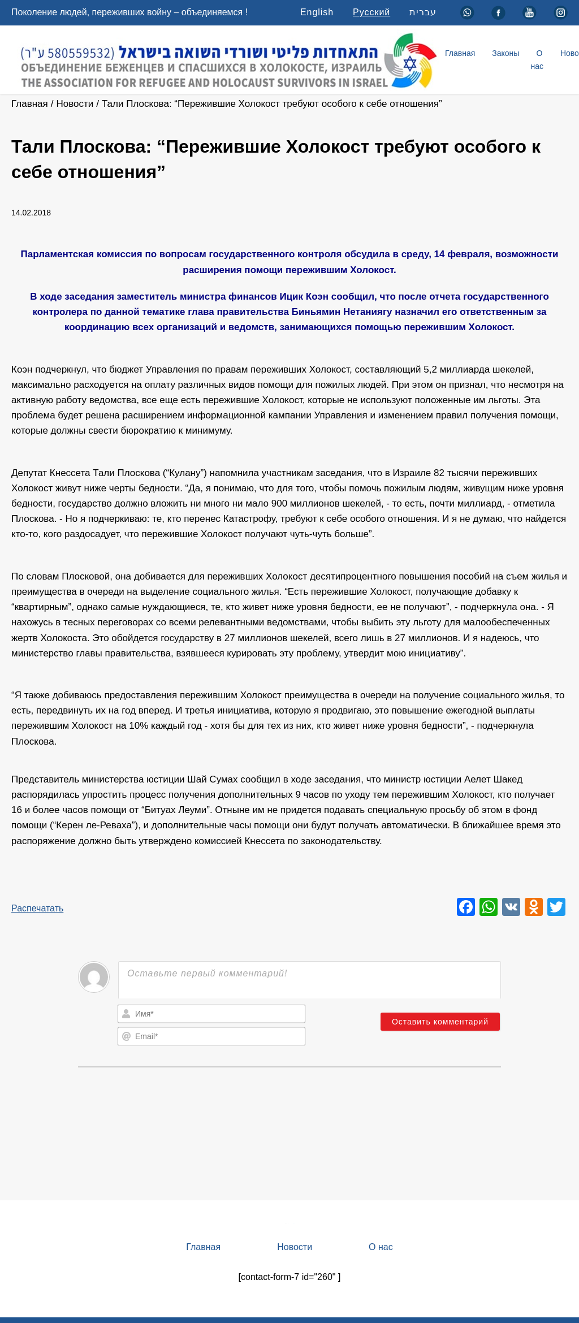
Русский (371, 12)
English (317, 12)
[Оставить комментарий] (440, 1022)
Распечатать (37, 908)
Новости (74, 103)
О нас (536, 59)
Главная (460, 53)
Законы (505, 53)
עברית (423, 12)
